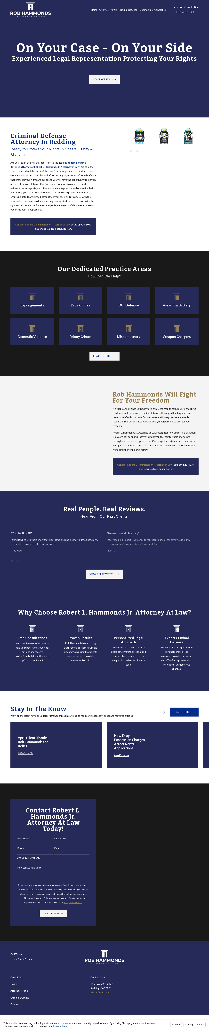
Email (53, 848)
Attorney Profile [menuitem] (108, 9)
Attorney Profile (19, 990)
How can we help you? (25, 867)
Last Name (55, 838)
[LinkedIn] (181, 958)
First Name (19, 838)
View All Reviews (104, 574)
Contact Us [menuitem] (160, 9)
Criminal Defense (19, 997)
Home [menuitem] (94, 9)
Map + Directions (99, 992)
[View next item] (18, 560)
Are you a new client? (24, 857)
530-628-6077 (183, 12)
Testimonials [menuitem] (146, 9)
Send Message (49, 913)
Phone (16, 848)
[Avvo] (197, 958)
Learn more (104, 356)
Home (13, 983)
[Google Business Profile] (189, 958)
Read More (184, 712)
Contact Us (104, 81)
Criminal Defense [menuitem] (128, 9)
